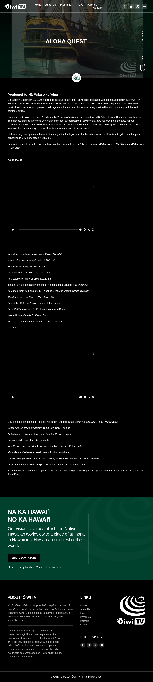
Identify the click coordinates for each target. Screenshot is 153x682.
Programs (65, 4)
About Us (50, 4)
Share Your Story (24, 558)
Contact (97, 7)
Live (80, 4)
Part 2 (17, 474)
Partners (92, 4)
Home (37, 4)
